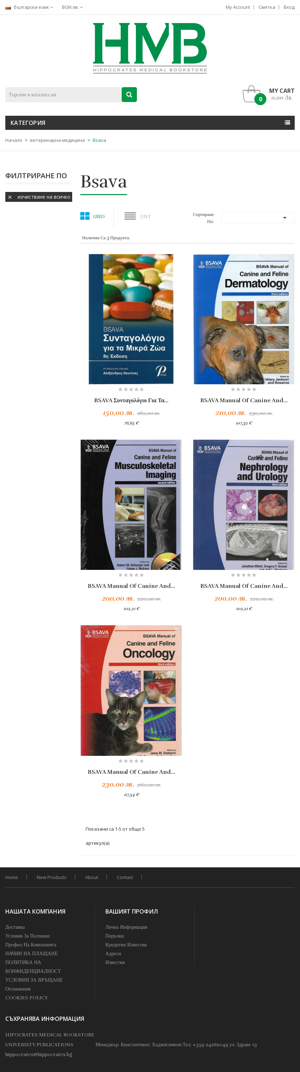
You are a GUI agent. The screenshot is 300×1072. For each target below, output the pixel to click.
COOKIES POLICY (26, 998)
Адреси (113, 954)
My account (238, 7)
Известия (115, 962)
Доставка (15, 927)
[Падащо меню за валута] (74, 7)
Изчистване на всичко (38, 196)
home (11, 877)
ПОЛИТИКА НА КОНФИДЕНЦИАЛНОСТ (33, 966)
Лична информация (126, 927)
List (145, 216)
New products (52, 877)
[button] (270, 93)
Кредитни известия (126, 945)
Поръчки (114, 936)
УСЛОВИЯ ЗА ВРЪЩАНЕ (34, 980)
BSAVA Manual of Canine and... (244, 400)
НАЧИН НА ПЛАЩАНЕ (31, 954)
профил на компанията (30, 945)
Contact (125, 877)
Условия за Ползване (27, 936)
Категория (28, 123)
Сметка (267, 7)
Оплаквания (18, 989)
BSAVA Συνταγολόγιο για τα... (131, 400)
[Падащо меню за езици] (31, 7)
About (91, 877)
